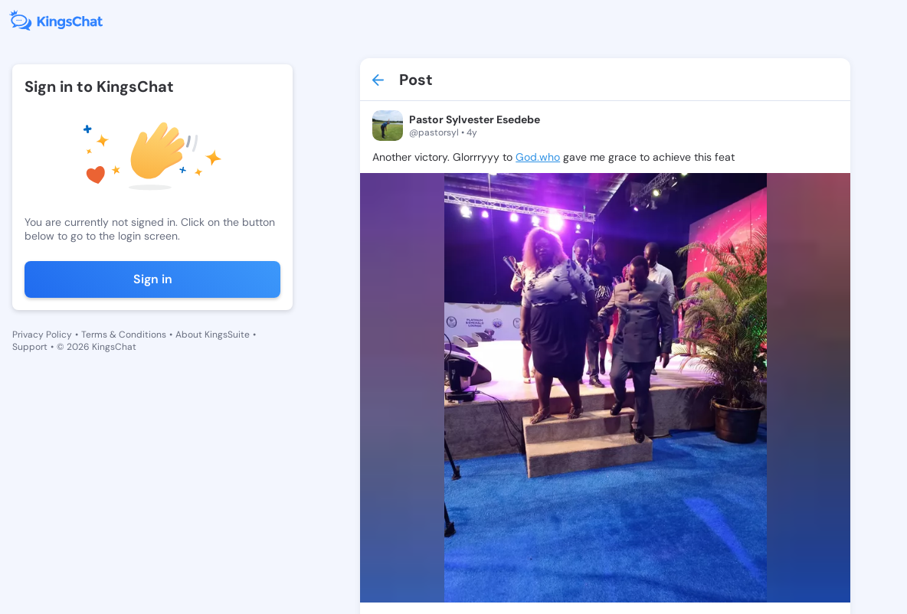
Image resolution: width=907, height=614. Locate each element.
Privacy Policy (42, 334)
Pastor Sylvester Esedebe (474, 119)
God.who (538, 157)
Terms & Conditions (123, 334)
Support (29, 347)
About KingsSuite (212, 334)
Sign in (152, 279)
